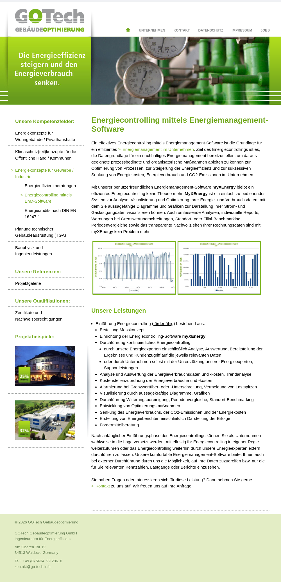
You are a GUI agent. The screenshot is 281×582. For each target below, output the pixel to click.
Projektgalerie (28, 283)
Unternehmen (152, 30)
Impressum (242, 30)
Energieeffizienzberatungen (50, 185)
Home (132, 30)
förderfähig (163, 323)
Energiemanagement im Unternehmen (158, 149)
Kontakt (182, 30)
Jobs (265, 30)
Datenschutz (210, 30)
